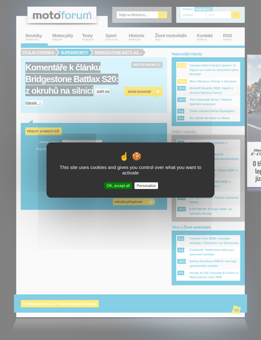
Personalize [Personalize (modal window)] (146, 186)
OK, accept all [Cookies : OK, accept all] (118, 186)
